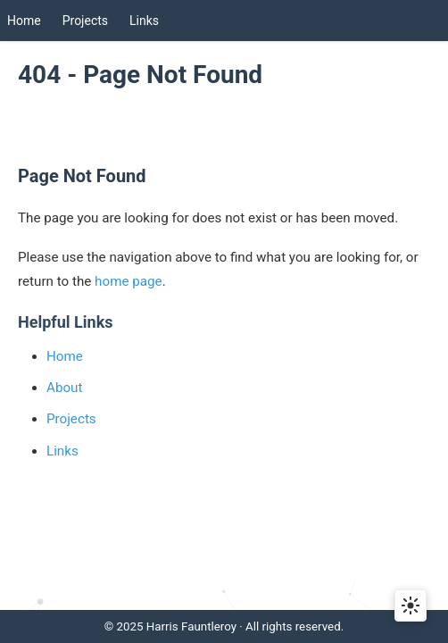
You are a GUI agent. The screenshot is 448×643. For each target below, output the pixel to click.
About (64, 388)
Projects (85, 20)
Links (144, 20)
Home (24, 20)
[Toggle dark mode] (410, 605)
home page (128, 281)
